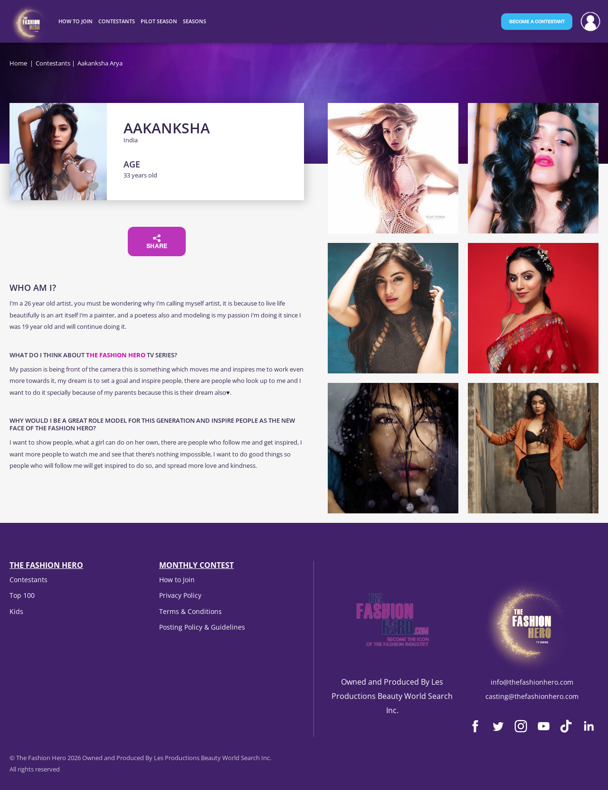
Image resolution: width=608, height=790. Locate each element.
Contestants (53, 63)
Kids (16, 611)
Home (18, 63)
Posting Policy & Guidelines (202, 627)
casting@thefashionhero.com (532, 696)
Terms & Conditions (190, 611)
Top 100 (22, 595)
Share (157, 242)
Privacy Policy (180, 595)
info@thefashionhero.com (532, 682)
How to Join (177, 579)
